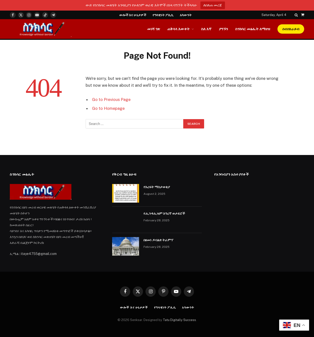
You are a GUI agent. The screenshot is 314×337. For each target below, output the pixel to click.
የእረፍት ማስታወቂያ (157, 187)
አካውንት (186, 15)
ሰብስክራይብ (290, 29)
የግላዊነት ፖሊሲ (163, 15)
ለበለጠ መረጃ (212, 5)
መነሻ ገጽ (153, 29)
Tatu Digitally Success (179, 320)
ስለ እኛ (206, 29)
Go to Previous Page (111, 99)
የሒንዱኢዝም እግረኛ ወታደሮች (164, 213)
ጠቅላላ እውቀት (178, 29)
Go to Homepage (108, 108)
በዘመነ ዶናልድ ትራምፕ (158, 240)
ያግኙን (223, 29)
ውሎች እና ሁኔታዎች (132, 15)
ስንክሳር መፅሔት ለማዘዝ (252, 29)
